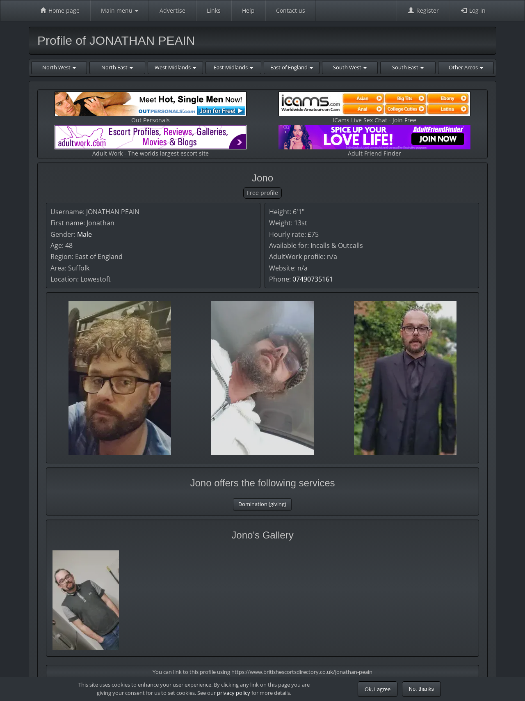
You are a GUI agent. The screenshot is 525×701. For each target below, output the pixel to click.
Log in (473, 10)
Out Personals (151, 108)
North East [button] (117, 67)
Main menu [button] (119, 10)
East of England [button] (291, 67)
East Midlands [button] (233, 67)
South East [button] (408, 67)
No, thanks (421, 689)
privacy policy (233, 692)
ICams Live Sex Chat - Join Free (374, 108)
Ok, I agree (377, 689)
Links (214, 10)
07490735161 (312, 279)
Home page (59, 10)
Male (84, 234)
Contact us (290, 10)
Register (423, 10)
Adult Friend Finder (374, 141)
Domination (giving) (262, 504)
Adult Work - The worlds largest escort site (151, 141)
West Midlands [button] (175, 67)
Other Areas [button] (466, 67)
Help (248, 10)
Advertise (172, 10)
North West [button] (59, 67)
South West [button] (350, 67)
